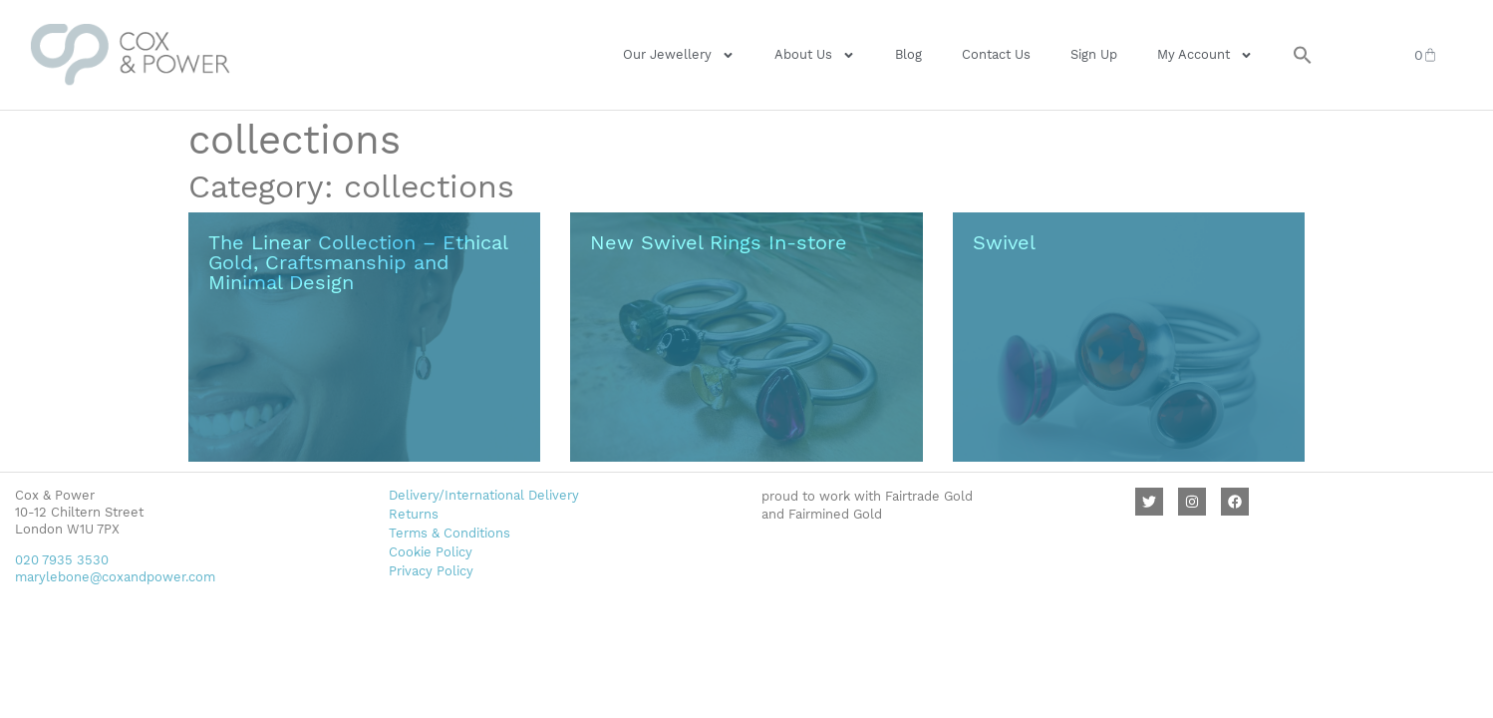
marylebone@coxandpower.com (115, 576)
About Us (814, 55)
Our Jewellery (679, 55)
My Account (1205, 55)
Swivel (1004, 242)
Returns (414, 514)
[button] (1303, 55)
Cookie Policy (430, 551)
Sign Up (1093, 54)
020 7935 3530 (62, 559)
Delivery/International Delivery (484, 495)
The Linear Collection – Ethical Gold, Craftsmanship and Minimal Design (357, 262)
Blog (908, 54)
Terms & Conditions (449, 533)
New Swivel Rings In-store (718, 242)
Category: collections (351, 186)
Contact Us (996, 54)
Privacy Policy (431, 570)
